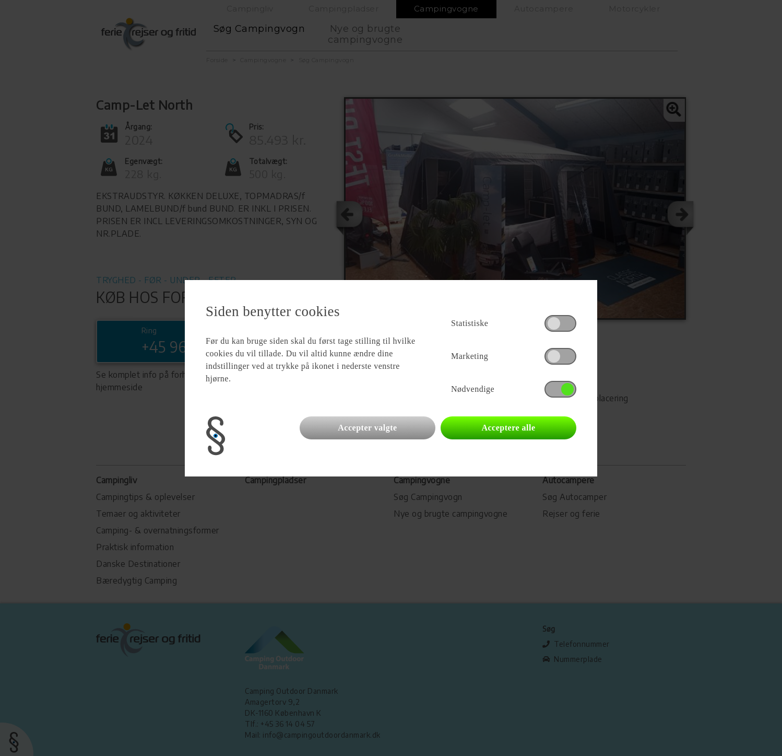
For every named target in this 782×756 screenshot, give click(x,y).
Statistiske (469, 323)
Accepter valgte (367, 427)
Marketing (469, 356)
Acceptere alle (508, 427)
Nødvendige (472, 389)
